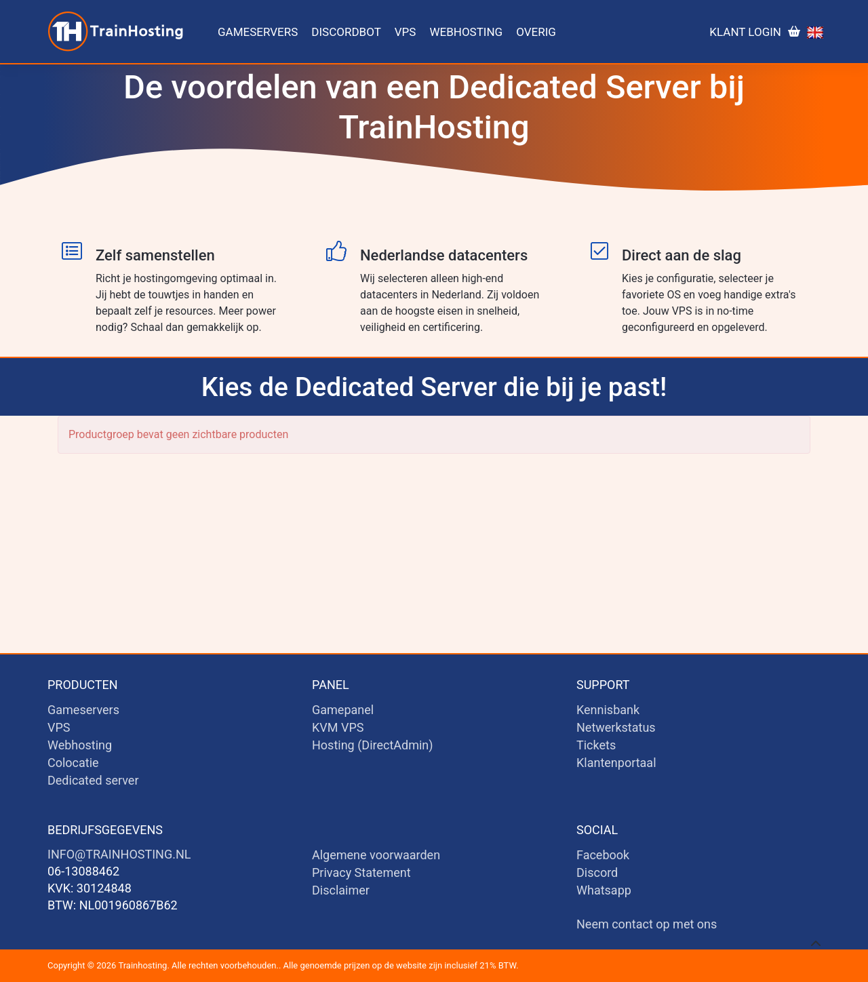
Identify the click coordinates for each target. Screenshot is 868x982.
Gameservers (258, 32)
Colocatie (73, 762)
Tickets (596, 745)
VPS (405, 32)
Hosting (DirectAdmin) (372, 745)
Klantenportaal (616, 762)
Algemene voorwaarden (376, 855)
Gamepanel (343, 710)
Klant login (745, 32)
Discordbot (345, 32)
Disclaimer (341, 890)
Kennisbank (607, 710)
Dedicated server (93, 780)
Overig (536, 32)
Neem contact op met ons (646, 924)
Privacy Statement (361, 872)
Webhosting (465, 32)
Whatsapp (603, 890)
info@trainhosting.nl (119, 854)
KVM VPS (337, 727)
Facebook (602, 855)
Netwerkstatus (616, 727)
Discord (597, 872)
